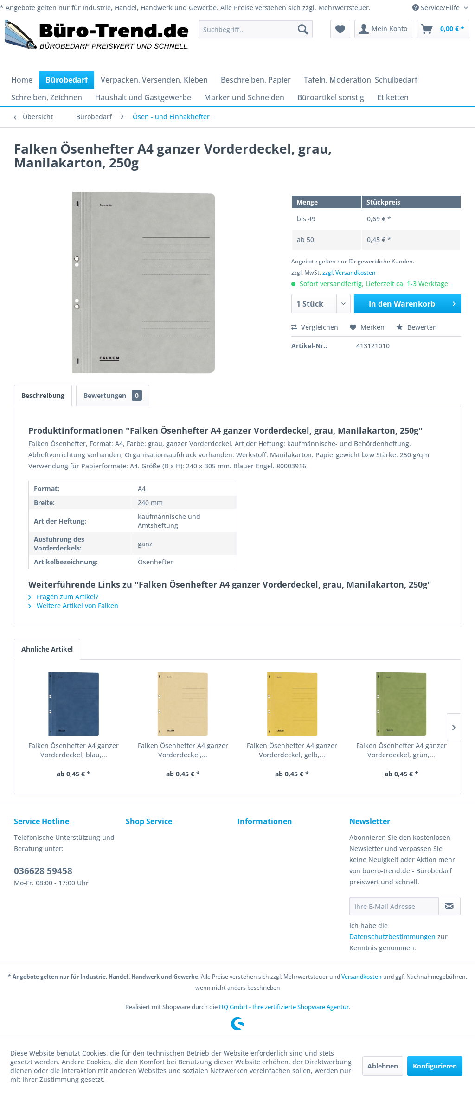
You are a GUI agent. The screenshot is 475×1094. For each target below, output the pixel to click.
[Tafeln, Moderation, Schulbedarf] (360, 80)
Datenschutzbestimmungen (392, 936)
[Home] (22, 80)
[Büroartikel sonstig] (331, 97)
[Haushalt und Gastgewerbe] (143, 97)
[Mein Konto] (383, 29)
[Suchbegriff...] (256, 29)
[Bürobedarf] (66, 80)
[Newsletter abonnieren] (449, 906)
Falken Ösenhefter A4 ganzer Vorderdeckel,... (183, 750)
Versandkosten (361, 976)
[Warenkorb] (443, 29)
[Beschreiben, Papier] (255, 80)
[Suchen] (303, 29)
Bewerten (416, 327)
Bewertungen (112, 395)
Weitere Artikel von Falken (73, 605)
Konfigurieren (435, 1066)
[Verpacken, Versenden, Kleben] (154, 80)
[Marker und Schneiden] (244, 97)
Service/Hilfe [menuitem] (437, 7)
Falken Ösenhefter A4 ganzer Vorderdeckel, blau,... (73, 750)
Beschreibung (42, 395)
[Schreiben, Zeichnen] (47, 97)
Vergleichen (314, 327)
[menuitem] (256, 29)
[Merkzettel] (340, 29)
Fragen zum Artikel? (63, 596)
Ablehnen (382, 1066)
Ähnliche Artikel (47, 649)
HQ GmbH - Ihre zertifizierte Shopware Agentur (284, 1007)
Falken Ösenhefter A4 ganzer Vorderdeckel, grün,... (401, 750)
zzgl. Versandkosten (349, 272)
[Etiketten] (393, 97)
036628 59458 (43, 871)
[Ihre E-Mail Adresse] (394, 906)
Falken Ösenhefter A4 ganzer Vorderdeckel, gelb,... (292, 750)
